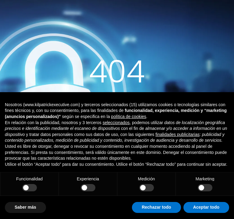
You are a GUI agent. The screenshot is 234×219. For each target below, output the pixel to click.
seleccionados (116, 122)
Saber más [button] (25, 207)
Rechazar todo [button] (156, 207)
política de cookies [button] (128, 116)
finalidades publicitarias (177, 134)
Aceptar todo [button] (206, 207)
